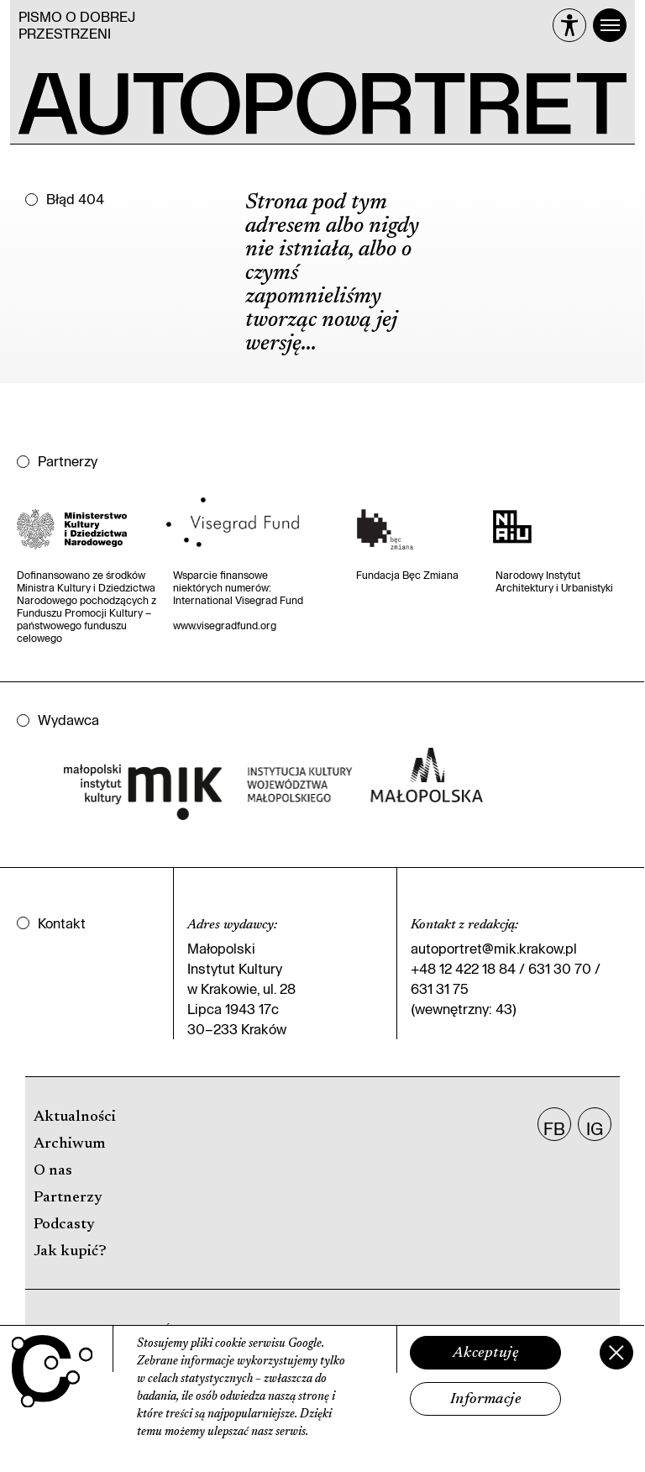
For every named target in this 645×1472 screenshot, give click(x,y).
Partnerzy (68, 1198)
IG (594, 1128)
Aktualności (75, 1117)
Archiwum (69, 1144)
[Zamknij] (616, 1352)
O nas (53, 1171)
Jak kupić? (70, 1251)
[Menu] (610, 25)
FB (554, 1128)
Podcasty (64, 1225)
